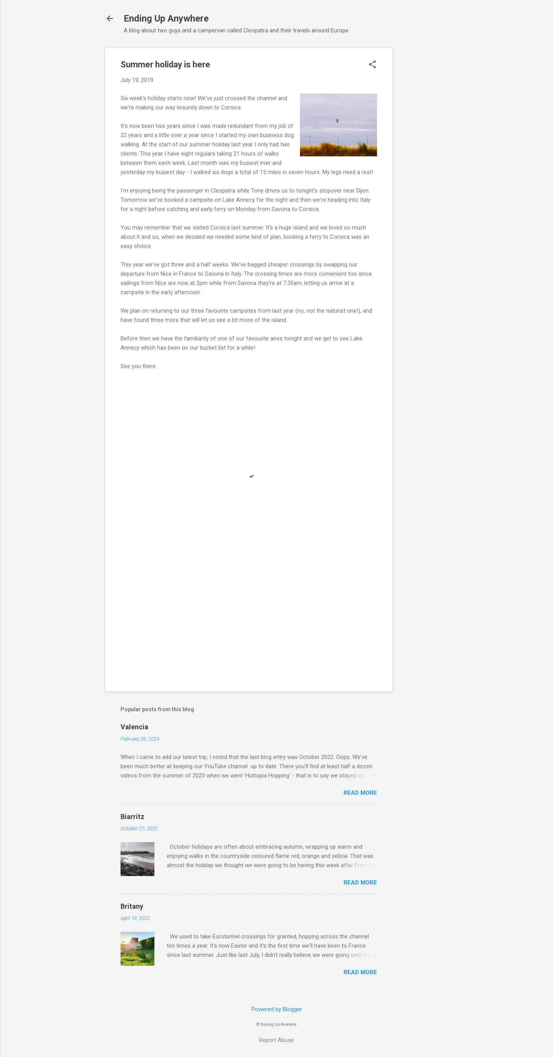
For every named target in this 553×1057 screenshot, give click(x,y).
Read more (360, 792)
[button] (372, 65)
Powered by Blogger (276, 1009)
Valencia (134, 727)
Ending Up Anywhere (166, 18)
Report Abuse (276, 1040)
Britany (132, 906)
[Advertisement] (423, 163)
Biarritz (132, 816)
